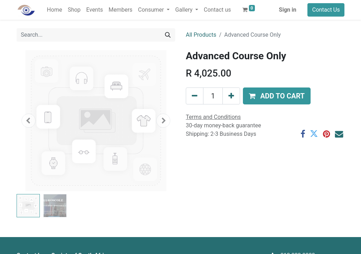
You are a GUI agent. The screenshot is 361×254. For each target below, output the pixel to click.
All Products (201, 34)
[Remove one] (194, 95)
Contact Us (326, 9)
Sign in (287, 9)
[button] (29, 120)
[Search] (167, 35)
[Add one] (231, 95)
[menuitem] (54, 10)
